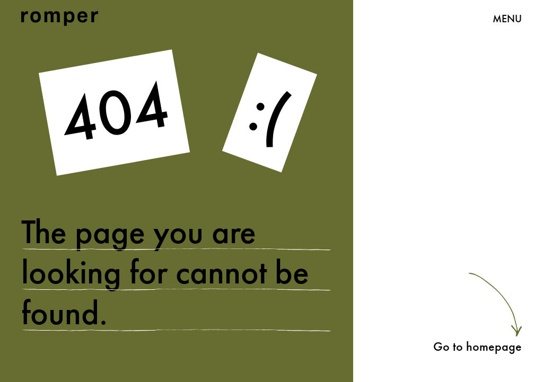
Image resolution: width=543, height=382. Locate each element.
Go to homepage (477, 346)
